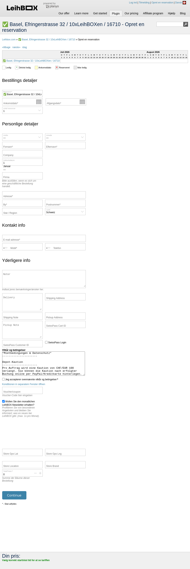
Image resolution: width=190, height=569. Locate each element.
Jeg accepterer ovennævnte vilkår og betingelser (30, 393)
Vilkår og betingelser (14, 359)
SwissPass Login (55, 351)
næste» (16, 47)
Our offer (64, 13)
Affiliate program (153, 13)
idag (24, 47)
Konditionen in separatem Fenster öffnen (23, 398)
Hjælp (171, 13)
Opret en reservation (162, 2)
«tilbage (6, 47)
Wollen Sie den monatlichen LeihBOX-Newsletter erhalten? (18, 416)
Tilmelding (144, 2)
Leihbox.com (9, 39)
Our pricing (131, 13)
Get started (100, 13)
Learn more (81, 13)
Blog (182, 13)
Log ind (133, 2)
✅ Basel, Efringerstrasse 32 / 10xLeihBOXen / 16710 (46, 39)
